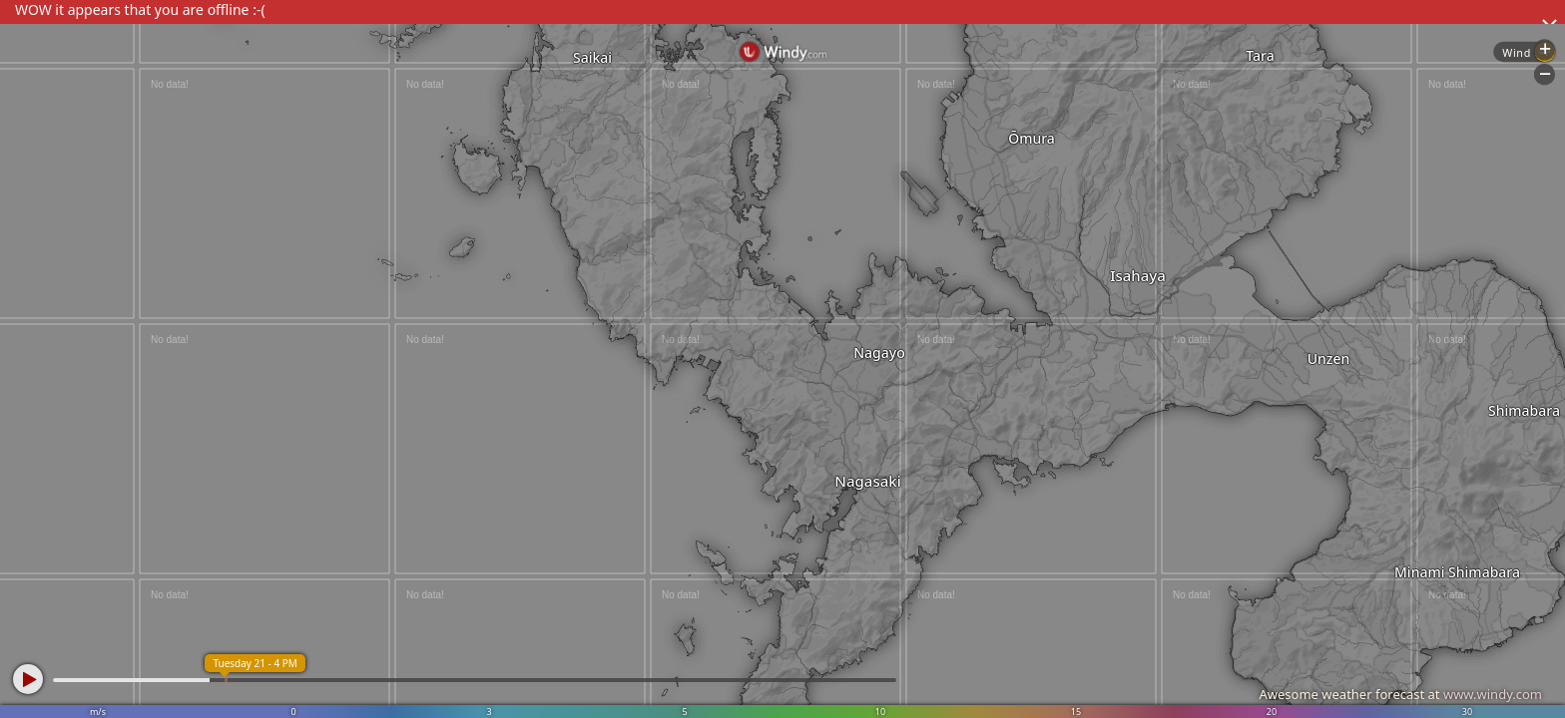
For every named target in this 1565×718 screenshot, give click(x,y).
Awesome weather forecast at (1400, 694)
